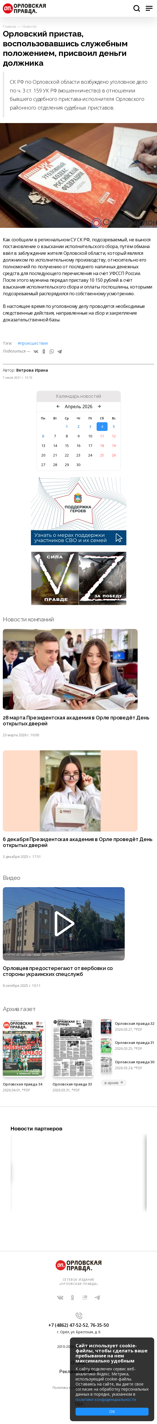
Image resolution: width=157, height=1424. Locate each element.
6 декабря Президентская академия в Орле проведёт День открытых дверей (77, 842)
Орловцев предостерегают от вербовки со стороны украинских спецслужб (58, 971)
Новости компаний (28, 619)
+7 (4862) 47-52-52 (68, 1325)
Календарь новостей (78, 396)
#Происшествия (33, 343)
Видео (12, 877)
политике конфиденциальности (106, 1399)
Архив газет (19, 1008)
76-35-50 (99, 1325)
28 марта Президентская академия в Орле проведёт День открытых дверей (76, 720)
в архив (113, 1082)
